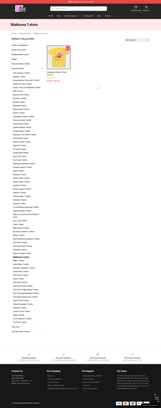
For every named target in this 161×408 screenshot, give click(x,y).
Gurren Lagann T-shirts (22, 189)
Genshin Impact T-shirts (22, 167)
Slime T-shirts (18, 279)
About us (50, 376)
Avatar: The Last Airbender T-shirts (26, 87)
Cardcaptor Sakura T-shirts (23, 116)
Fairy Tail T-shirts (20, 156)
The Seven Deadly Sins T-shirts (25, 297)
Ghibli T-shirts (18, 171)
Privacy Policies (52, 382)
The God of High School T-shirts (25, 290)
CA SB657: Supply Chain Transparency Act (62, 388)
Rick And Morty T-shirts (21, 64)
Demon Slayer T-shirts (21, 142)
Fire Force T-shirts (20, 160)
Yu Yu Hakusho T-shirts (22, 319)
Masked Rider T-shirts (20, 54)
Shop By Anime (25, 33)
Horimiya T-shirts (19, 200)
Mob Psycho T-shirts (21, 228)
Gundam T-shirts (19, 185)
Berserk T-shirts (19, 102)
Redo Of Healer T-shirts (22, 253)
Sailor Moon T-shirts (21, 264)
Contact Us (86, 385)
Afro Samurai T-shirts (21, 73)
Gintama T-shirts (19, 174)
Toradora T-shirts (19, 308)
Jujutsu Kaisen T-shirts (22, 211)
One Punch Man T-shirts (22, 246)
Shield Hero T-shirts (20, 271)
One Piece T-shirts (20, 242)
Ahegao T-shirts (19, 77)
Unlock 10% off (157, 398)
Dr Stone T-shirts (19, 149)
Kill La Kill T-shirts (20, 221)
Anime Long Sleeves (20, 45)
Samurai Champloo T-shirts (24, 268)
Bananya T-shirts (19, 98)
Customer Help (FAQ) (90, 388)
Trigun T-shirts (18, 315)
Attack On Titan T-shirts (22, 84)
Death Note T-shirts (20, 138)
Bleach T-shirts (19, 113)
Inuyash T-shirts (19, 203)
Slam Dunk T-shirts (20, 275)
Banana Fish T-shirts (21, 95)
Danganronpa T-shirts (21, 131)
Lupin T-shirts (18, 224)
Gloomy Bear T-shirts (21, 178)
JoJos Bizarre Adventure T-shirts (26, 207)
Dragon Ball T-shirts (21, 153)
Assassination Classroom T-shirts (26, 80)
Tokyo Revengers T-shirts (23, 304)
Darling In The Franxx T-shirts (24, 135)
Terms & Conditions (54, 379)
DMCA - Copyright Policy (55, 385)
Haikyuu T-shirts (19, 193)
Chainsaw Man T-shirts (22, 120)
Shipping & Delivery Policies (92, 376)
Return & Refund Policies (91, 382)
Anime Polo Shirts (19, 50)
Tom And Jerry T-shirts (20, 332)
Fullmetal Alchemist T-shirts (24, 164)
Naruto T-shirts (19, 235)
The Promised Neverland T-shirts (26, 293)
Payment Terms (88, 379)
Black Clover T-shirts (21, 109)
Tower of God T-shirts (21, 311)
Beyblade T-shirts (20, 106)
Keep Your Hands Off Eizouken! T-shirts (26, 215)
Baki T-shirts (18, 91)
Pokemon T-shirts (20, 250)
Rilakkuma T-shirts (41, 33)
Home (14, 33)
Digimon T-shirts (19, 145)
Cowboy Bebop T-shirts (22, 127)
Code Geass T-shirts (21, 124)
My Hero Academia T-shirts (23, 232)
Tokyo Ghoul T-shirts (21, 300)
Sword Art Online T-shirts (23, 286)
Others (14, 59)
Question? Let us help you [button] (150, 405)
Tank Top (15, 327)
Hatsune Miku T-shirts (21, 196)
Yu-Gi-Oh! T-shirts (20, 322)
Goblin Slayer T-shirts (21, 182)
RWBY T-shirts (18, 261)
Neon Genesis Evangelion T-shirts (26, 239)
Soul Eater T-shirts (20, 282)
